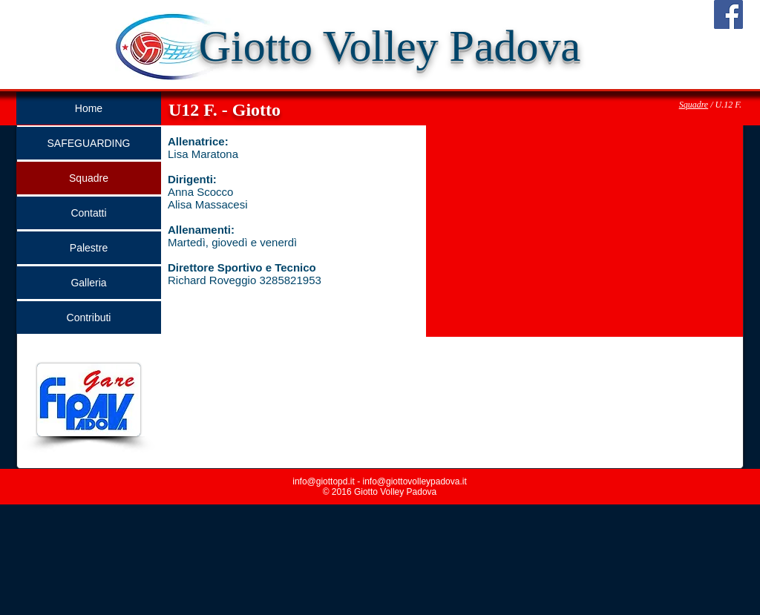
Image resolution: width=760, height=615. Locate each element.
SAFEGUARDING (88, 143)
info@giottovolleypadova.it (414, 481)
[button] (584, 231)
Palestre (89, 248)
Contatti (88, 213)
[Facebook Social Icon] (728, 14)
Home (88, 108)
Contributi (89, 317)
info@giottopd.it (323, 481)
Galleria (88, 283)
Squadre (694, 104)
